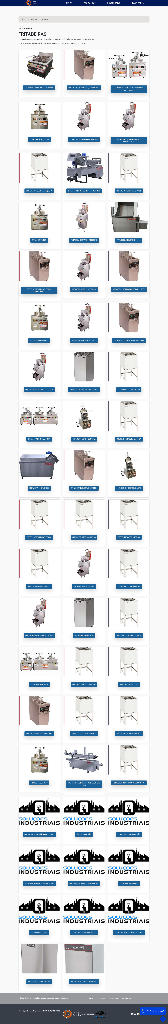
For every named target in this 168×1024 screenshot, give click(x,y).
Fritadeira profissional (84, 586)
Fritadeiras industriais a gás (129, 488)
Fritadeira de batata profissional (84, 139)
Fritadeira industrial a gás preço (39, 88)
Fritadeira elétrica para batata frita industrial (129, 89)
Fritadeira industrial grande (129, 191)
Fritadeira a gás (84, 834)
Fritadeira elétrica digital (129, 586)
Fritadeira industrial (129, 684)
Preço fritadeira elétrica (129, 537)
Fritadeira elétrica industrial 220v (129, 341)
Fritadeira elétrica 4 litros (84, 537)
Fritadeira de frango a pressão (84, 240)
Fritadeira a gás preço (39, 139)
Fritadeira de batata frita (39, 439)
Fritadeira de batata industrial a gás (84, 191)
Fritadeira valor (39, 240)
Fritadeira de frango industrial (84, 982)
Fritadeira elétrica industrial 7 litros (128, 289)
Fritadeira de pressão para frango (39, 834)
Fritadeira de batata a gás (129, 834)
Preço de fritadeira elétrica (129, 635)
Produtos (88, 2)
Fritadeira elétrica (39, 933)
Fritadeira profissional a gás (84, 341)
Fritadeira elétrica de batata (84, 933)
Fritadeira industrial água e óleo (84, 390)
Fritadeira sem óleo (39, 783)
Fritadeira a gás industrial (84, 439)
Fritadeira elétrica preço (39, 586)
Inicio (68, 2)
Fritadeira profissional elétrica (39, 390)
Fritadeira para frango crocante (129, 933)
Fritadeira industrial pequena (39, 191)
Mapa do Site (126, 998)
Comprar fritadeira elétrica (129, 439)
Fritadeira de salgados (39, 488)
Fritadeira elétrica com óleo (129, 734)
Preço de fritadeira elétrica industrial (39, 290)
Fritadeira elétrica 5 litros (84, 684)
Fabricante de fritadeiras (39, 982)
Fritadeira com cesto (39, 341)
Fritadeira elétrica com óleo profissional (129, 140)
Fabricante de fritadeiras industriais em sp (84, 784)
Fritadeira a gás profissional (84, 289)
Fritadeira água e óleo (83, 635)
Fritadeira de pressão (129, 883)
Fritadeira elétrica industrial (39, 734)
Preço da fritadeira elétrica (39, 537)
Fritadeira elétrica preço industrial (84, 88)
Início (91, 998)
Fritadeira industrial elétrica (84, 488)
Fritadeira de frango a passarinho (39, 883)
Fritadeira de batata (39, 684)
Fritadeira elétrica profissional (39, 635)
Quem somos (113, 2)
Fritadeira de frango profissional (83, 883)
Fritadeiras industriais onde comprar (129, 783)
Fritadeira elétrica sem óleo (84, 734)
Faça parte (138, 2)
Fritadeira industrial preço (129, 240)
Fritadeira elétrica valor (129, 390)
